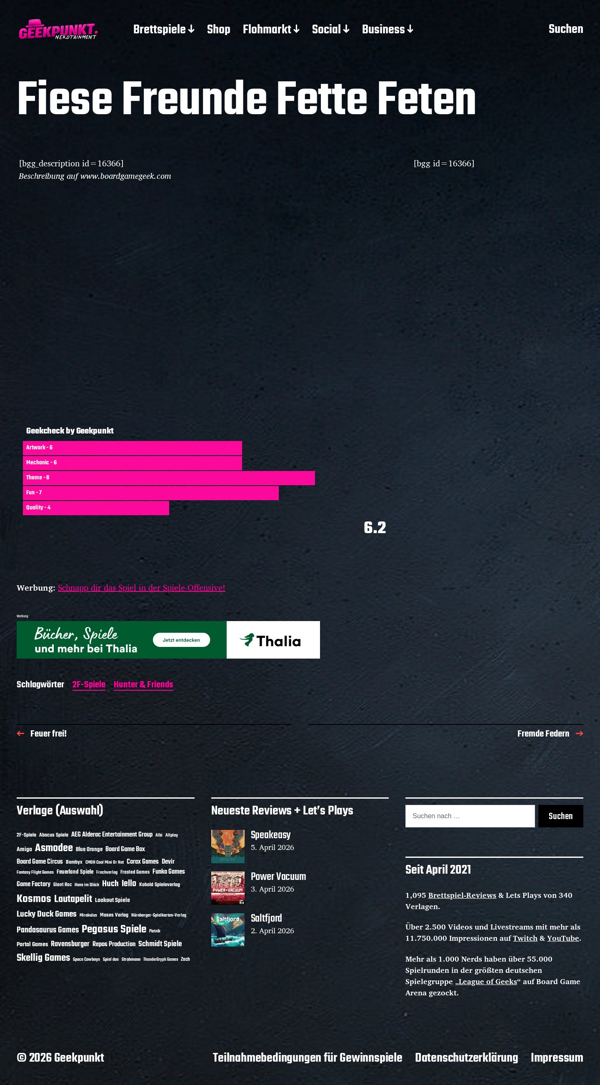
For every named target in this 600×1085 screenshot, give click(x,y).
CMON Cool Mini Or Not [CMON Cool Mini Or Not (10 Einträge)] (104, 862)
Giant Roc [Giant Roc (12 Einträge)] (62, 885)
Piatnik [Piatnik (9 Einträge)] (154, 931)
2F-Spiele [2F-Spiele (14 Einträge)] (26, 835)
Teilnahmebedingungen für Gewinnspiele (307, 1058)
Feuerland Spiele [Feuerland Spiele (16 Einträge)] (75, 872)
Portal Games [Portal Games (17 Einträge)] (32, 945)
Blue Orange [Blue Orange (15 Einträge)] (89, 849)
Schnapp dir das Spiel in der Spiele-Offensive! (141, 587)
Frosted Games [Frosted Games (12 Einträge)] (135, 872)
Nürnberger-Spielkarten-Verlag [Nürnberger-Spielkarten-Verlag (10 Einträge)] (158, 915)
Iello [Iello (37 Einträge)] (129, 884)
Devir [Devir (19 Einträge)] (168, 862)
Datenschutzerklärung (466, 1058)
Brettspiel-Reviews (462, 895)
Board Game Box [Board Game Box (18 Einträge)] (125, 849)
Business (383, 30)
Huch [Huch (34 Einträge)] (110, 883)
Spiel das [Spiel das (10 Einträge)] (111, 959)
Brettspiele (159, 30)
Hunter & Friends (143, 685)
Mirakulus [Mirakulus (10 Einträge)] (88, 915)
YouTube (563, 938)
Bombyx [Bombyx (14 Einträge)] (74, 862)
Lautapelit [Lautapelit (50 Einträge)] (73, 899)
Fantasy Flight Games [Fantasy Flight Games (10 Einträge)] (35, 872)
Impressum (557, 1058)
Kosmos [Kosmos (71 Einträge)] (34, 899)
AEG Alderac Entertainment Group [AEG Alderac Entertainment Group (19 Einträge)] (111, 835)
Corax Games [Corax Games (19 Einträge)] (143, 862)
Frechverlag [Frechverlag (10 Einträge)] (107, 872)
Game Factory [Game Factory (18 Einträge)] (33, 885)
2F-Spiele (88, 685)
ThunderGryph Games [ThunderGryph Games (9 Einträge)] (160, 960)
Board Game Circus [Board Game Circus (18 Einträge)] (40, 862)
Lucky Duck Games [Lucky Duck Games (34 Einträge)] (47, 914)
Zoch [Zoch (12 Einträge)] (185, 959)
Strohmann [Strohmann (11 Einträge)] (131, 959)
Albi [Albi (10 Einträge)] (158, 835)
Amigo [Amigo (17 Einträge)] (24, 849)
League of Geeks (488, 981)
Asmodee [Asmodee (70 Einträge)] (54, 848)
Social (326, 30)
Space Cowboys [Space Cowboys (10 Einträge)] (86, 959)
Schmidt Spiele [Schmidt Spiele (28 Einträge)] (160, 944)
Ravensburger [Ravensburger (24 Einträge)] (70, 944)
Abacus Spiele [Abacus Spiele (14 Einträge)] (53, 835)
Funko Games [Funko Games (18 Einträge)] (168, 872)
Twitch (525, 938)
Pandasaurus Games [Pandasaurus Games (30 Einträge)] (48, 930)
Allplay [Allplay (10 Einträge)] (171, 835)
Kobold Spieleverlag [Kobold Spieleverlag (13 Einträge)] (159, 885)
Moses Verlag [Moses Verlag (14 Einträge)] (114, 915)
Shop (218, 30)
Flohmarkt (267, 30)
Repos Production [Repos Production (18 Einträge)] (113, 945)
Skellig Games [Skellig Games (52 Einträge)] (43, 958)
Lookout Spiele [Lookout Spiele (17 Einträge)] (112, 900)
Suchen (566, 30)
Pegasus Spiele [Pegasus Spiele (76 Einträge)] (114, 929)
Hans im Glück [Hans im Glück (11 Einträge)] (87, 885)
